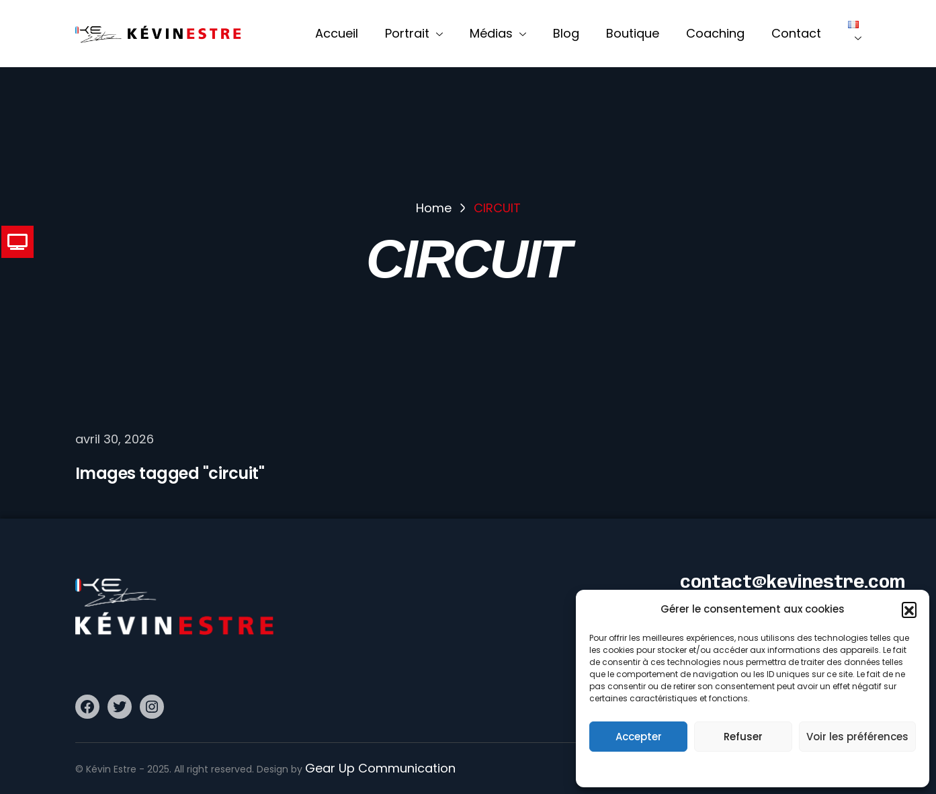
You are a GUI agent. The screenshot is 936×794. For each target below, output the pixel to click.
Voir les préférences (857, 737)
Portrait (414, 33)
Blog (566, 33)
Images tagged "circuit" (170, 473)
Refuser (743, 737)
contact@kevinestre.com (792, 583)
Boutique (632, 33)
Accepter (638, 737)
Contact (796, 33)
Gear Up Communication (380, 768)
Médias (498, 33)
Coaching (715, 33)
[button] (909, 609)
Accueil (336, 33)
